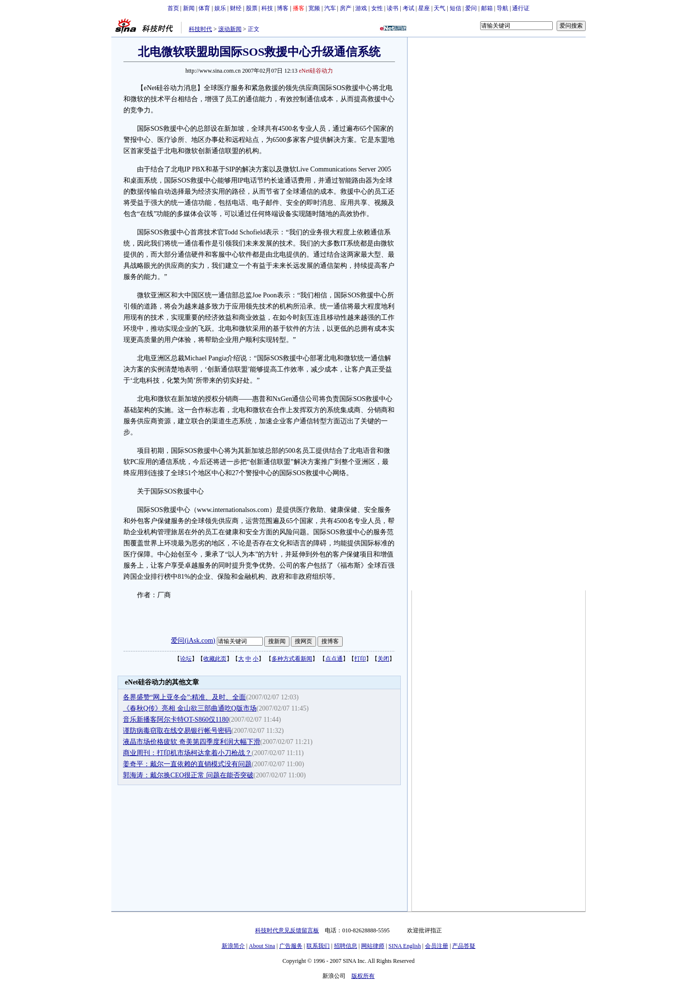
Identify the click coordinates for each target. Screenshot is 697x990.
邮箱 (487, 8)
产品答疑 (463, 946)
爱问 (471, 8)
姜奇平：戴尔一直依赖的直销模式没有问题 (187, 764)
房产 (345, 8)
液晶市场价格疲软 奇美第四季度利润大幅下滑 (191, 741)
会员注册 (436, 946)
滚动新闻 (230, 29)
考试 (408, 8)
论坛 (186, 658)
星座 (424, 8)
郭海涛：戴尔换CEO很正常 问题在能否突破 (188, 775)
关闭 (383, 658)
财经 (236, 8)
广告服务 (291, 946)
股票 (252, 8)
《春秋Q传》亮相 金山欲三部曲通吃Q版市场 (190, 708)
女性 (377, 8)
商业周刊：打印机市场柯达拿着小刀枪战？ (187, 753)
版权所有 (363, 976)
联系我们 (318, 946)
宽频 (314, 8)
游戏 (361, 8)
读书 (392, 8)
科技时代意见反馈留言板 (287, 930)
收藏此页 (215, 658)
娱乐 (220, 8)
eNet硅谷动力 (316, 70)
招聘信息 (345, 946)
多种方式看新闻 (292, 658)
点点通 (334, 658)
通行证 (521, 8)
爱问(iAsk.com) (193, 640)
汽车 (330, 8)
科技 (267, 8)
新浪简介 (233, 946)
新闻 (189, 8)
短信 (455, 8)
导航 (502, 8)
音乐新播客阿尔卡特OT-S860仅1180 (175, 719)
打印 (360, 658)
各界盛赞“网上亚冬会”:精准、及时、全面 (184, 697)
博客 (282, 8)
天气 (439, 8)
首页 (173, 8)
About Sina (262, 946)
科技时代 (200, 29)
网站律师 (372, 946)
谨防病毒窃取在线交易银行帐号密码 (177, 730)
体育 (204, 8)
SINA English (404, 946)
